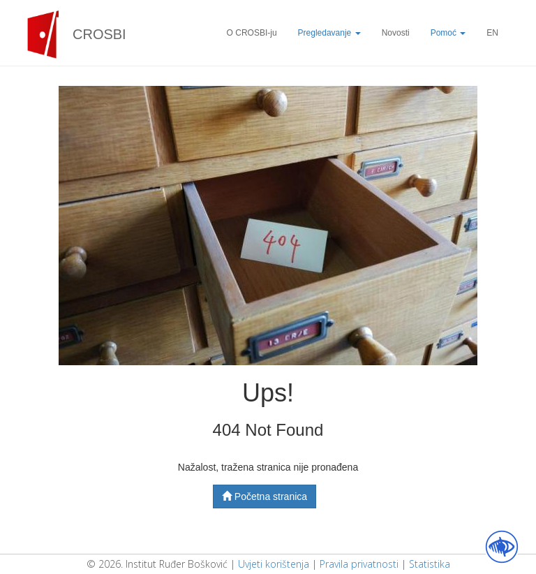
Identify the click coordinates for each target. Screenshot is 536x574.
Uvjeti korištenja (273, 564)
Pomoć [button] (448, 33)
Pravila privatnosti (359, 564)
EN (492, 33)
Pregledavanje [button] (329, 33)
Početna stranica (264, 496)
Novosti (396, 33)
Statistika (429, 564)
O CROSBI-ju (252, 33)
